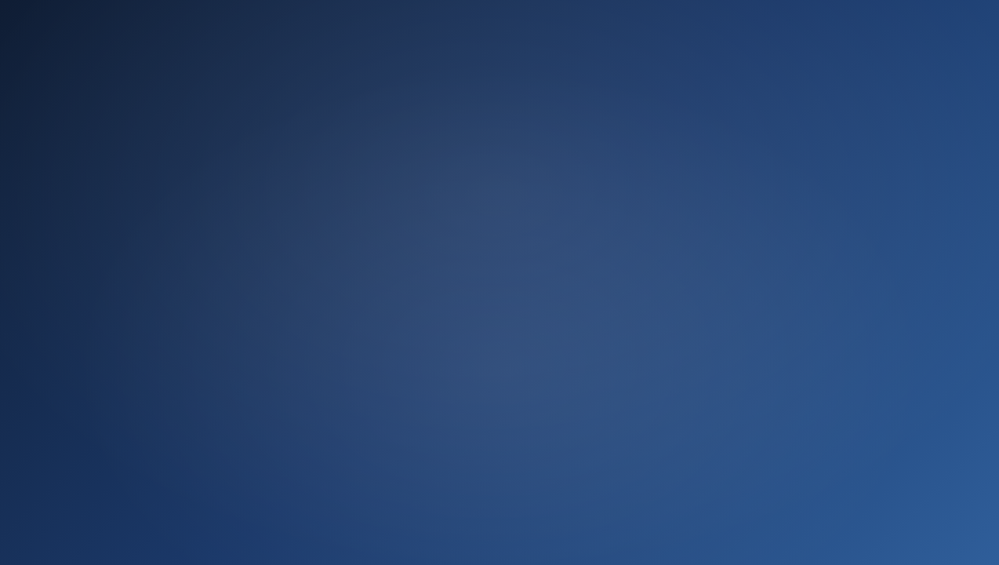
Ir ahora (499, 421)
